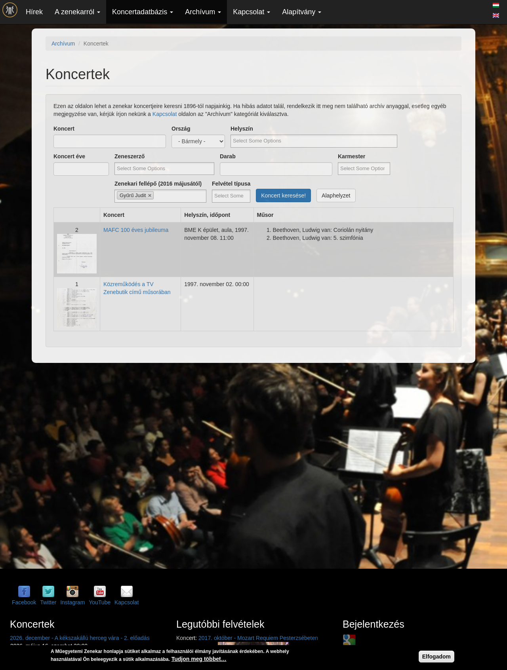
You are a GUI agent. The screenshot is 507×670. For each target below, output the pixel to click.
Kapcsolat (251, 12)
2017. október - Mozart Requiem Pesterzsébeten (258, 638)
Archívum (203, 12)
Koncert (63, 128)
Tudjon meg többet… (199, 659)
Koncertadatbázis (142, 12)
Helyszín (242, 128)
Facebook (24, 602)
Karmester (351, 156)
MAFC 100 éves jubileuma (135, 230)
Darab (228, 156)
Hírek (34, 12)
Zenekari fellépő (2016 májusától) (158, 183)
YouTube (100, 602)
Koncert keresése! (283, 195)
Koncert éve (69, 156)
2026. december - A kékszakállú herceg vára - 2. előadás (80, 638)
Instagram (72, 602)
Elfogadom (436, 656)
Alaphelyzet (336, 195)
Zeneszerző (129, 156)
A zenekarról (77, 12)
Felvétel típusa (231, 183)
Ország (181, 128)
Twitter (48, 602)
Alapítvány (301, 12)
